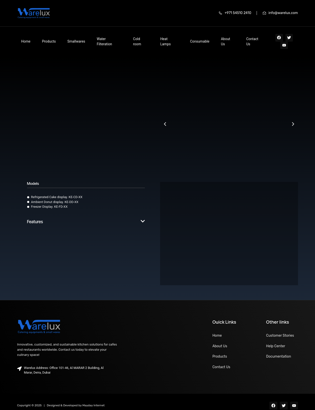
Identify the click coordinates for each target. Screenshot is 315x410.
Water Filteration (88, 38)
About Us (186, 38)
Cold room (115, 38)
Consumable (163, 38)
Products (39, 38)
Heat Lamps (138, 38)
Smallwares (61, 38)
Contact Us (207, 38)
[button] (165, 116)
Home (22, 38)
